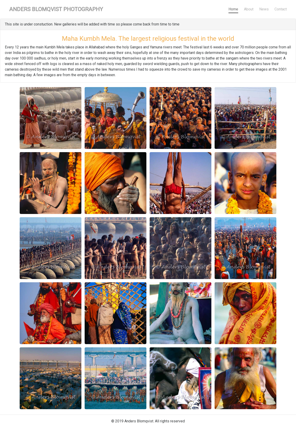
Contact (280, 9)
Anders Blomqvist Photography (56, 9)
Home (233, 9)
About (248, 9)
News (264, 9)
